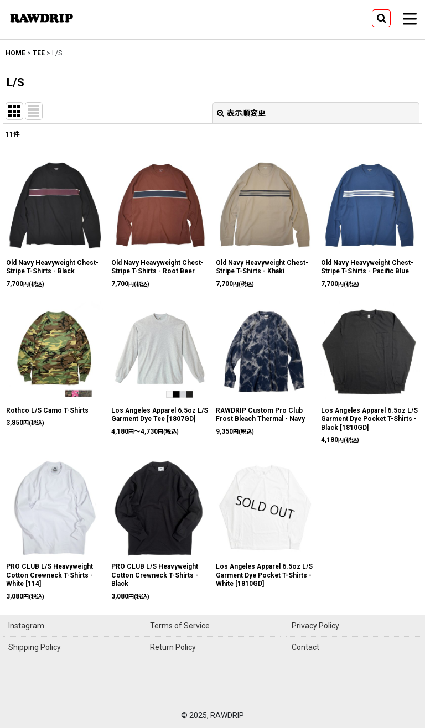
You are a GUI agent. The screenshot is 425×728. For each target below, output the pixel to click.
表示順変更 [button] (241, 112)
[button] (381, 18)
